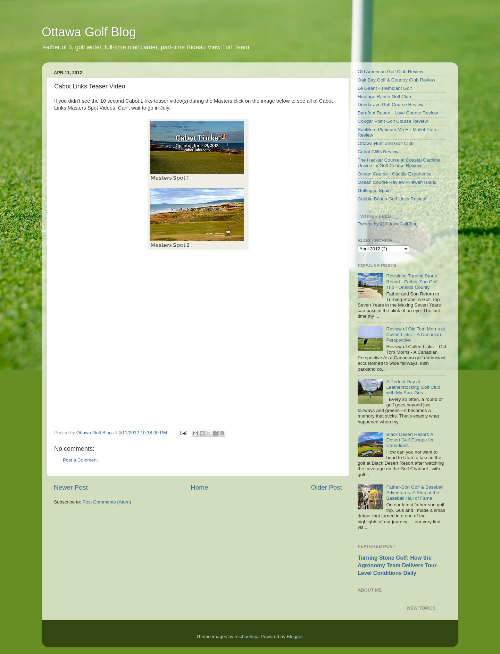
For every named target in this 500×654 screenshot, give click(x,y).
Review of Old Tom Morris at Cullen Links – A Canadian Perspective (415, 334)
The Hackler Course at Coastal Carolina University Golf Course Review (399, 162)
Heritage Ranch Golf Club (384, 96)
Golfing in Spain (374, 190)
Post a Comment (80, 460)
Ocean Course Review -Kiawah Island (397, 182)
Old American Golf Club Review (390, 71)
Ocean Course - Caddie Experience (395, 174)
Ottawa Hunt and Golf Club (386, 143)
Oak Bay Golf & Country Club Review (396, 80)
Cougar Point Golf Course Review (393, 121)
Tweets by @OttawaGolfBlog (388, 223)
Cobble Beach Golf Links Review (392, 198)
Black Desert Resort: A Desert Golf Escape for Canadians (410, 440)
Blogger (295, 636)
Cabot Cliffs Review (378, 151)
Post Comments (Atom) (107, 502)
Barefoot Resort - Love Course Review (398, 112)
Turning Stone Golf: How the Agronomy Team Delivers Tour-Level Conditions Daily (398, 565)
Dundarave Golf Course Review (391, 104)
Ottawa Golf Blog (89, 32)
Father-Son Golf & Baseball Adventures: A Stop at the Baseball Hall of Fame (414, 492)
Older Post (326, 487)
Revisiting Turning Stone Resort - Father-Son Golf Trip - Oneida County (412, 281)
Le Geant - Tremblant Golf (385, 88)
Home (199, 487)
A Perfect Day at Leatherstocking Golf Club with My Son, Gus (413, 387)
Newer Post (71, 487)
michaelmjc (246, 636)
